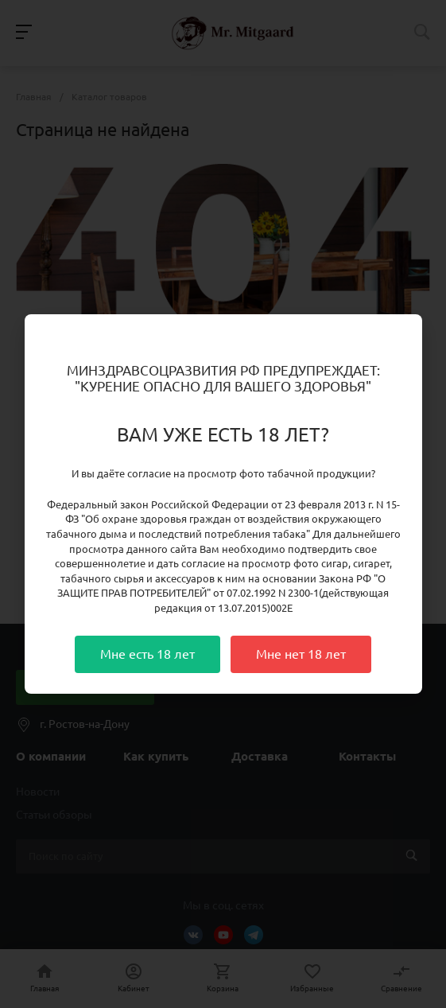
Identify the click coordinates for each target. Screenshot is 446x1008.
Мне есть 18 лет (147, 654)
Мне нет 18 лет (301, 654)
